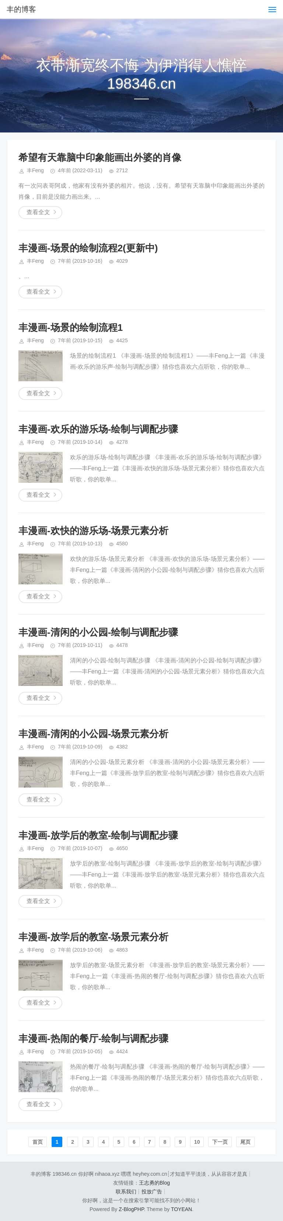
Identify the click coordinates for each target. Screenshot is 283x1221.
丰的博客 (21, 9)
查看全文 (38, 212)
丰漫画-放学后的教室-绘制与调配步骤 (98, 835)
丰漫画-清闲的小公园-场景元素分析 (93, 733)
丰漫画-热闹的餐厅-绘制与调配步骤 (93, 1038)
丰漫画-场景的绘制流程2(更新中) (88, 248)
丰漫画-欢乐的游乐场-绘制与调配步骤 (98, 429)
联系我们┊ (129, 1192)
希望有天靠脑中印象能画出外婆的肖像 (99, 157)
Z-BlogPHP (131, 1209)
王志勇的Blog (154, 1183)
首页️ (37, 1142)
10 (197, 1142)
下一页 (220, 1142)
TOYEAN (181, 1209)
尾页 (245, 1142)
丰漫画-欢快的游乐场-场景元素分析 (93, 530)
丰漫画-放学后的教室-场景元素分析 (93, 936)
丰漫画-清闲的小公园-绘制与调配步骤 (98, 632)
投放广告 (152, 1192)
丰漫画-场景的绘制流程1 (70, 327)
